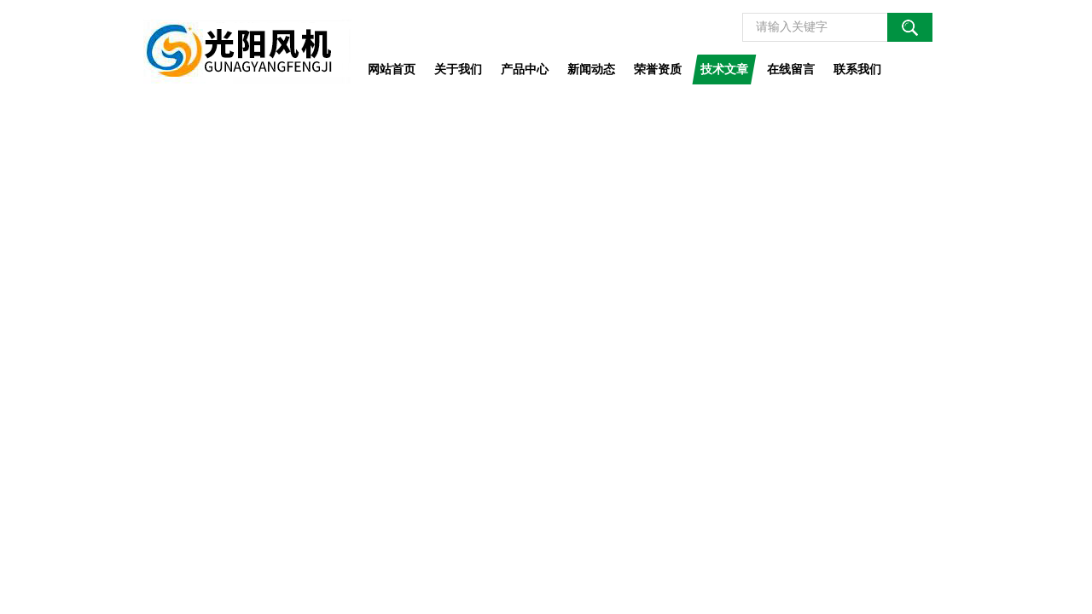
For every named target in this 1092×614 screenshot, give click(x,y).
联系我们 (857, 69)
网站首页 (391, 69)
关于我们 (458, 69)
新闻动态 (591, 69)
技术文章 (724, 69)
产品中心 (525, 69)
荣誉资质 (658, 69)
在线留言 (791, 69)
